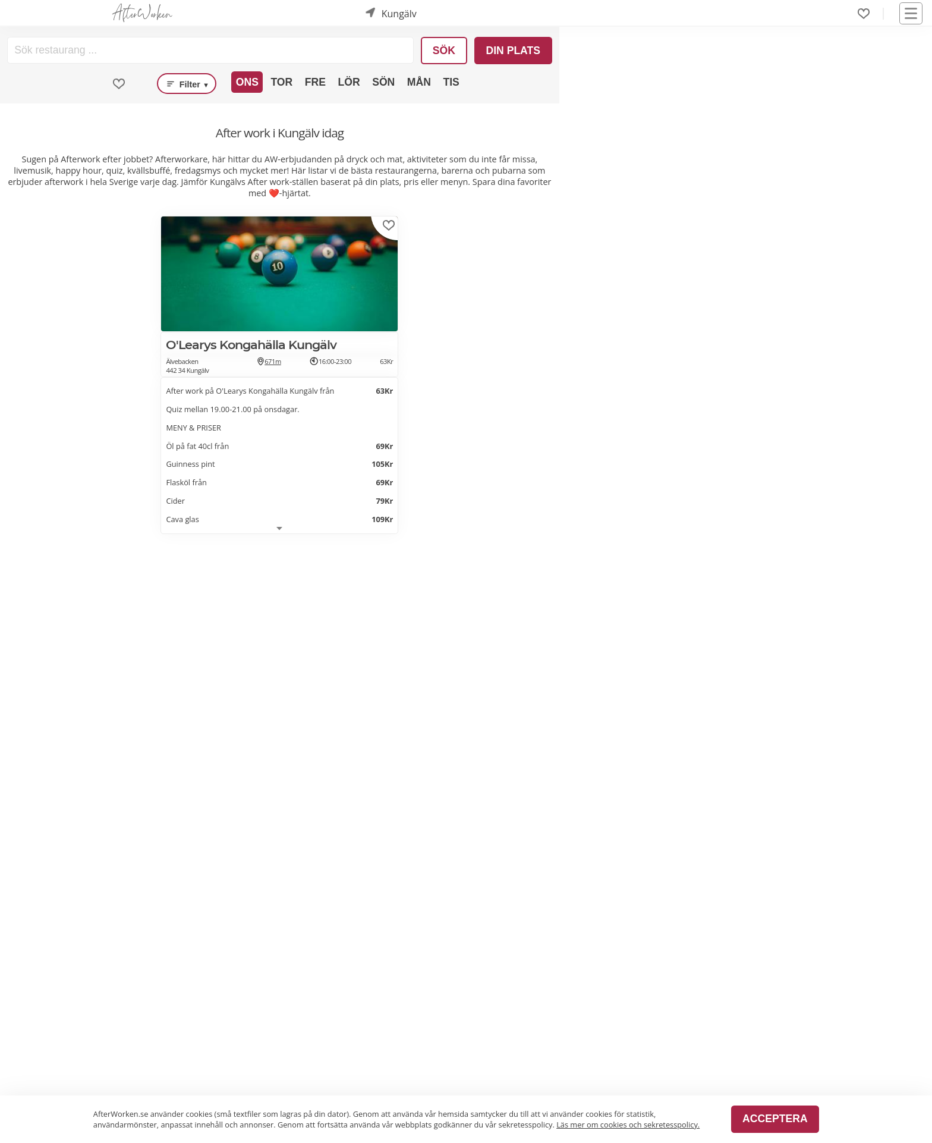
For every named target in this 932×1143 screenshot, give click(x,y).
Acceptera (774, 1119)
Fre (315, 82)
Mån (419, 82)
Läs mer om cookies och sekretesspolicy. (628, 1124)
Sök (444, 50)
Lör (349, 82)
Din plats (513, 50)
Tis (451, 82)
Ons (247, 82)
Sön (383, 82)
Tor (281, 82)
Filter (186, 83)
